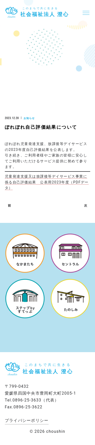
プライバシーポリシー (27, 420)
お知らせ (29, 118)
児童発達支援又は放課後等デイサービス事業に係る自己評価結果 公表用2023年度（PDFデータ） (47, 182)
